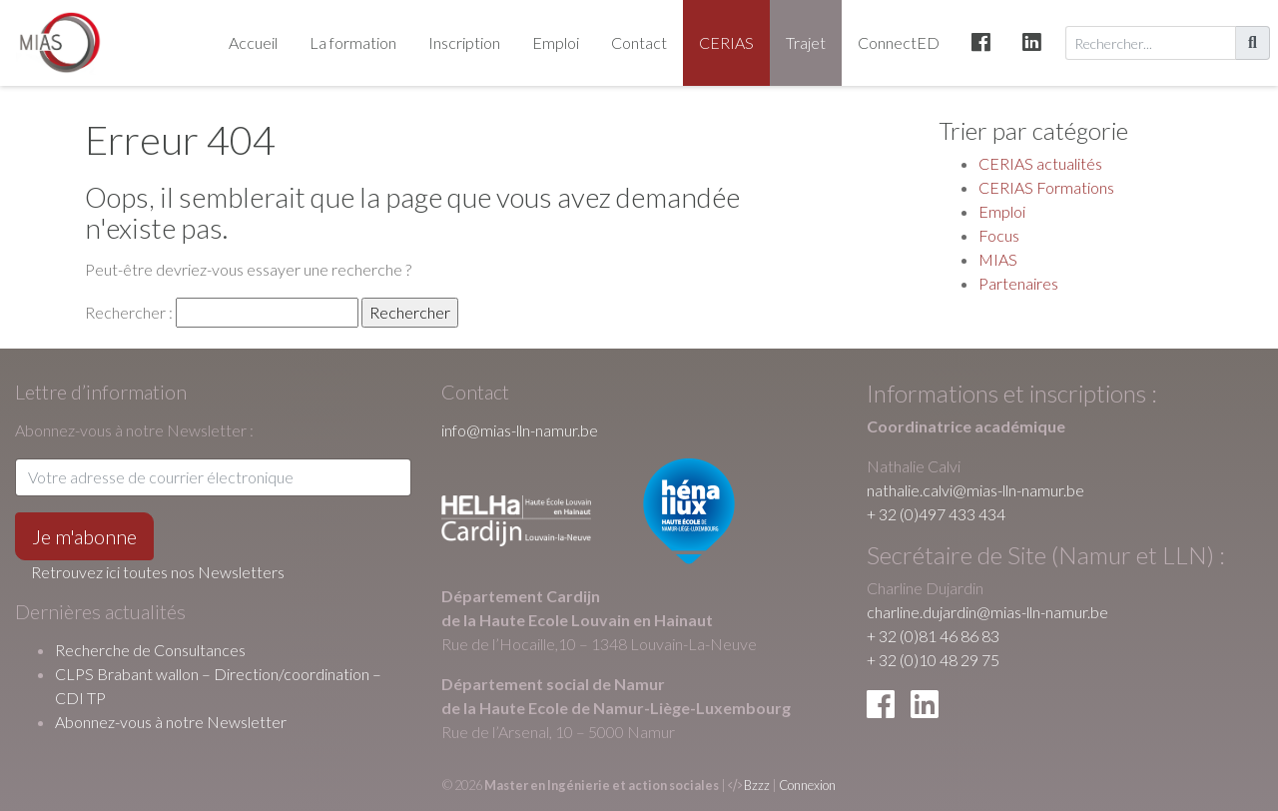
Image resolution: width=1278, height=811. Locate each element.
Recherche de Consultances (150, 649)
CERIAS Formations (1046, 187)
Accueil (253, 42)
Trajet (806, 42)
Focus (998, 235)
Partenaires (1018, 283)
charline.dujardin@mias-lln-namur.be (987, 611)
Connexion (807, 785)
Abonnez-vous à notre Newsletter (171, 721)
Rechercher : (129, 312)
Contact (639, 42)
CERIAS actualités (1040, 163)
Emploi (555, 42)
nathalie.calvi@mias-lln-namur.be (975, 489)
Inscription (464, 42)
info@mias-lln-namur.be (519, 429)
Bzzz (757, 785)
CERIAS (726, 42)
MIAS (997, 259)
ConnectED (899, 42)
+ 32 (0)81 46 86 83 (933, 635)
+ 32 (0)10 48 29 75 (933, 659)
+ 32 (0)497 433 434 (936, 513)
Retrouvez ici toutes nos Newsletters (158, 571)
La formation (353, 42)
